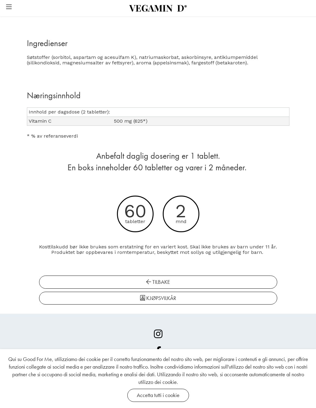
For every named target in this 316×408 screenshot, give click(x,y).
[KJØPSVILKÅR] (222, 287)
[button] (9, 7)
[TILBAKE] (94, 287)
